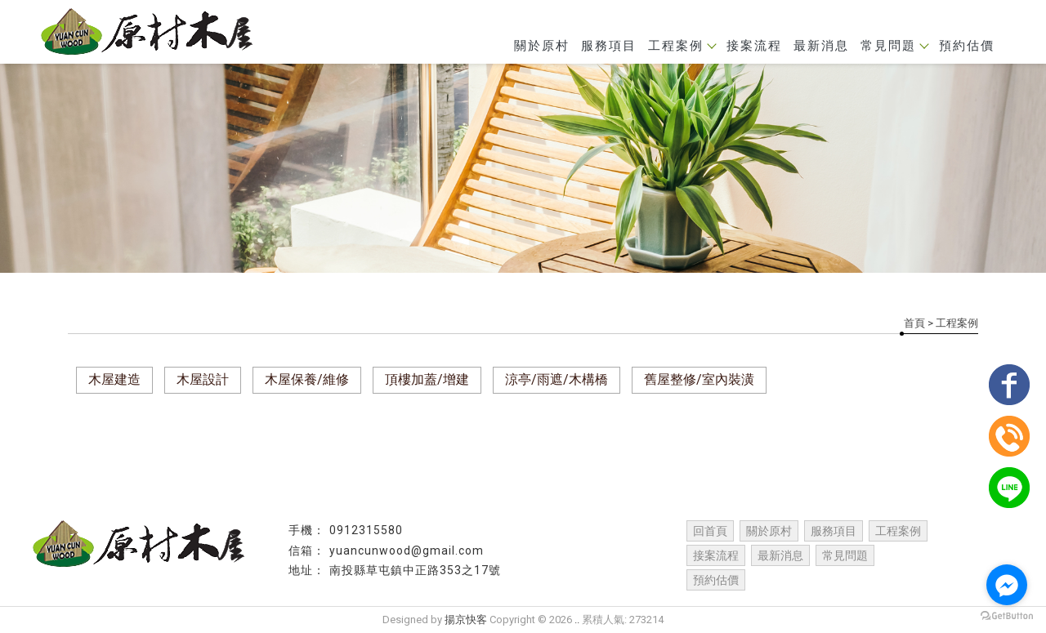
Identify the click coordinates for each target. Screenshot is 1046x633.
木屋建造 (114, 379)
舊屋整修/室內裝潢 (699, 379)
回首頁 (710, 530)
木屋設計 (203, 379)
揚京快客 (466, 619)
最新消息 (821, 45)
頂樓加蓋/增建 (427, 379)
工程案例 (681, 45)
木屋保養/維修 (307, 379)
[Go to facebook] (1006, 584)
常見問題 (894, 45)
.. (576, 619)
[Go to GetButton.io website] (1007, 616)
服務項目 (609, 45)
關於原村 (542, 45)
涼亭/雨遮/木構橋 (556, 379)
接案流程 (754, 45)
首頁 (914, 323)
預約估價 (967, 45)
